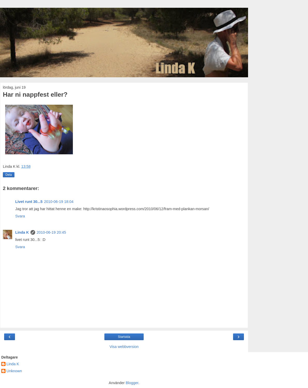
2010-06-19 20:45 (51, 232)
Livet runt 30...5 (29, 202)
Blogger (132, 383)
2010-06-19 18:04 (59, 202)
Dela (8, 175)
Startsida (124, 337)
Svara (20, 216)
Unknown (14, 371)
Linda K (22, 232)
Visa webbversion (124, 347)
